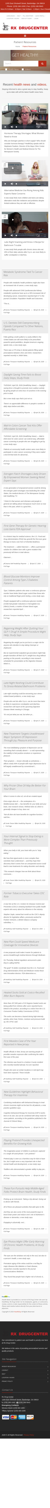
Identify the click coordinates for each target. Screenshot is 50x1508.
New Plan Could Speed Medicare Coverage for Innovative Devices (21, 943)
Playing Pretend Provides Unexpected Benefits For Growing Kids (24, 1142)
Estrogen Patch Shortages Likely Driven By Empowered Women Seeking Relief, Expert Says (25, 477)
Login (36, 18)
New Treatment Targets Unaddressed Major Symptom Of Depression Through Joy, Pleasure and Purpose (24, 737)
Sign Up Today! (26, 18)
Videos (26, 69)
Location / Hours (13, 18)
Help (19, 16)
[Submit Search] (42, 64)
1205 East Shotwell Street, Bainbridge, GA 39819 (25, 3)
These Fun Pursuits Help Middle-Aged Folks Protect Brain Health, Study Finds (25, 1190)
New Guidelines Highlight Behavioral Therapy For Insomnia (23, 1093)
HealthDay (17, 1312)
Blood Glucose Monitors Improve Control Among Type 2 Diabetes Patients (21, 580)
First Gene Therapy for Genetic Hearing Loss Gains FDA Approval (25, 527)
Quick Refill (39, 16)
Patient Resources (9, 1366)
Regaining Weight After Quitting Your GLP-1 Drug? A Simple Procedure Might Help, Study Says (25, 632)
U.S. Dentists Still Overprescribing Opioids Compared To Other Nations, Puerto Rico (23, 326)
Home (17, 46)
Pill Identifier (28, 16)
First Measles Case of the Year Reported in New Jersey (20, 1042)
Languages (11, 16)
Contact (5, 1370)
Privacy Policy (7, 1381)
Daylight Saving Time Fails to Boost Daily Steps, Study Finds (22, 376)
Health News (12, 69)
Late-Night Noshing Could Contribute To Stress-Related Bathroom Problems (24, 684)
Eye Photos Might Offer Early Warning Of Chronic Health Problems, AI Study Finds (24, 1245)
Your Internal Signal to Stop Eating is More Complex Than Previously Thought (23, 840)
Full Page (7, 312)
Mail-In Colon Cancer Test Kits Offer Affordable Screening (23, 427)
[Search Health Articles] (21, 63)
